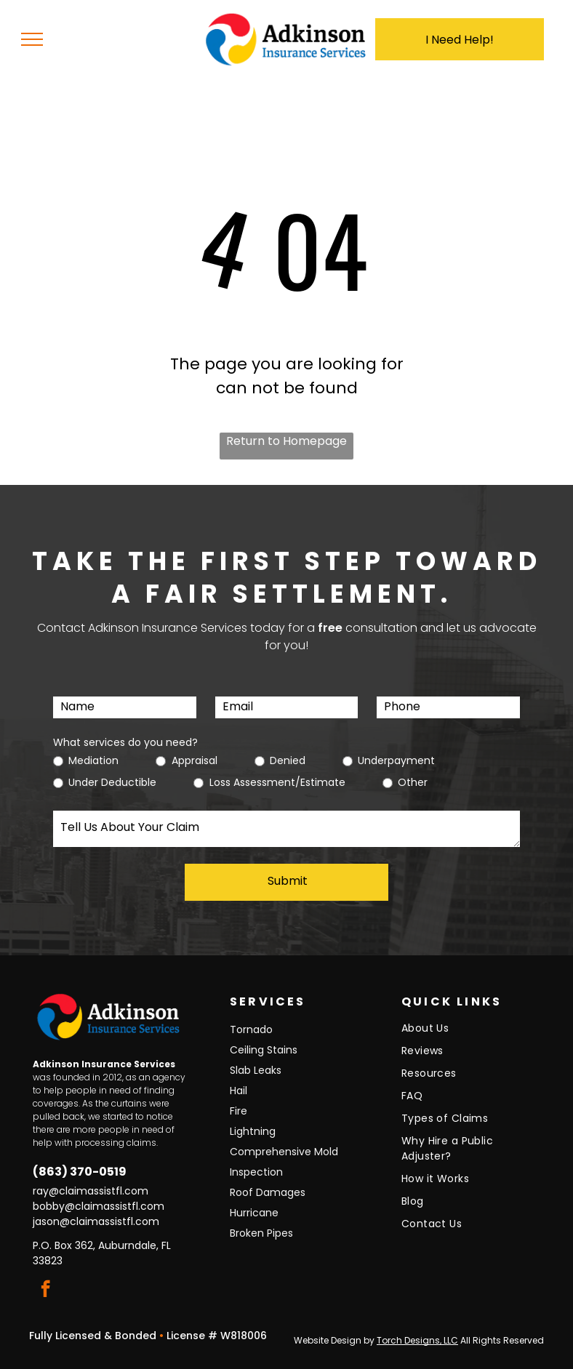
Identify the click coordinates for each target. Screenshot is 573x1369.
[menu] (32, 39)
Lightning (253, 1131)
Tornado (251, 1029)
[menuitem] (467, 1032)
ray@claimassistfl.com (90, 1191)
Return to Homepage (286, 441)
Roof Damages (267, 1192)
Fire (238, 1111)
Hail (238, 1090)
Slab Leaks (255, 1070)
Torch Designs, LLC (417, 1340)
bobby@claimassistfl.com (98, 1206)
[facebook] (45, 1290)
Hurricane (254, 1212)
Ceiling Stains (263, 1050)
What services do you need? (125, 742)
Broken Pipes (261, 1233)
